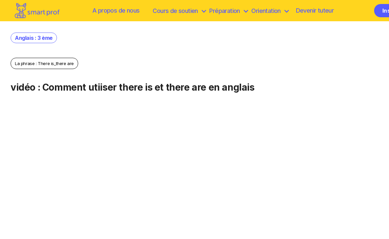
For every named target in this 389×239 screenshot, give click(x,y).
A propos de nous (115, 10)
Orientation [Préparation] (270, 10)
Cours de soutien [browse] (179, 10)
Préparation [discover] (228, 10)
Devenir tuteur (315, 10)
